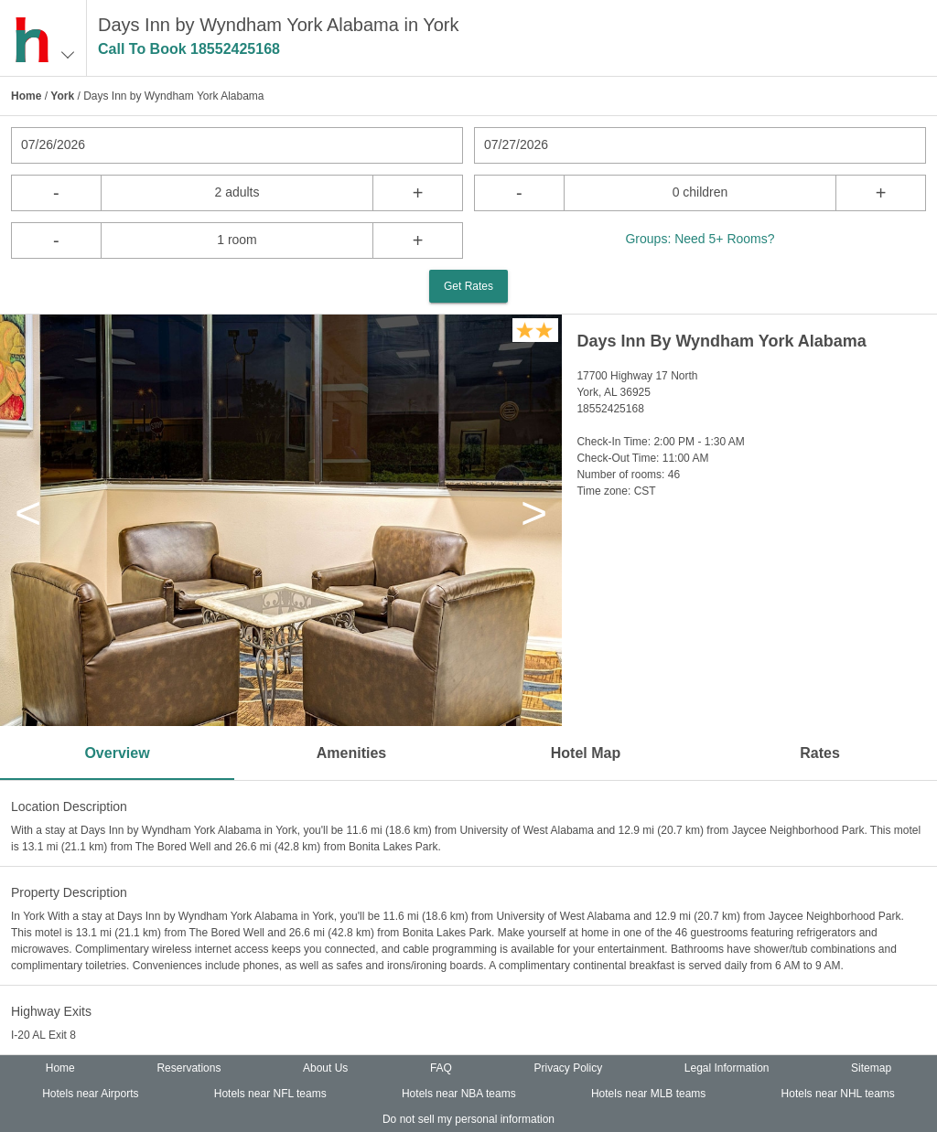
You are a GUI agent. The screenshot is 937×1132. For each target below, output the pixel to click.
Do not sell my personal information (468, 1119)
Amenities (351, 753)
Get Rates (468, 286)
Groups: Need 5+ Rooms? (699, 238)
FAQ (441, 1068)
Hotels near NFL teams (270, 1093)
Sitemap (871, 1068)
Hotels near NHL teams (838, 1093)
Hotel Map (585, 753)
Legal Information (727, 1068)
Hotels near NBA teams (459, 1093)
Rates (820, 753)
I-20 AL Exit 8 (43, 1035)
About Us (325, 1068)
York (62, 96)
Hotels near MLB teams (648, 1093)
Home (26, 96)
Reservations (188, 1068)
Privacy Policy (568, 1068)
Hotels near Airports (90, 1093)
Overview (116, 753)
